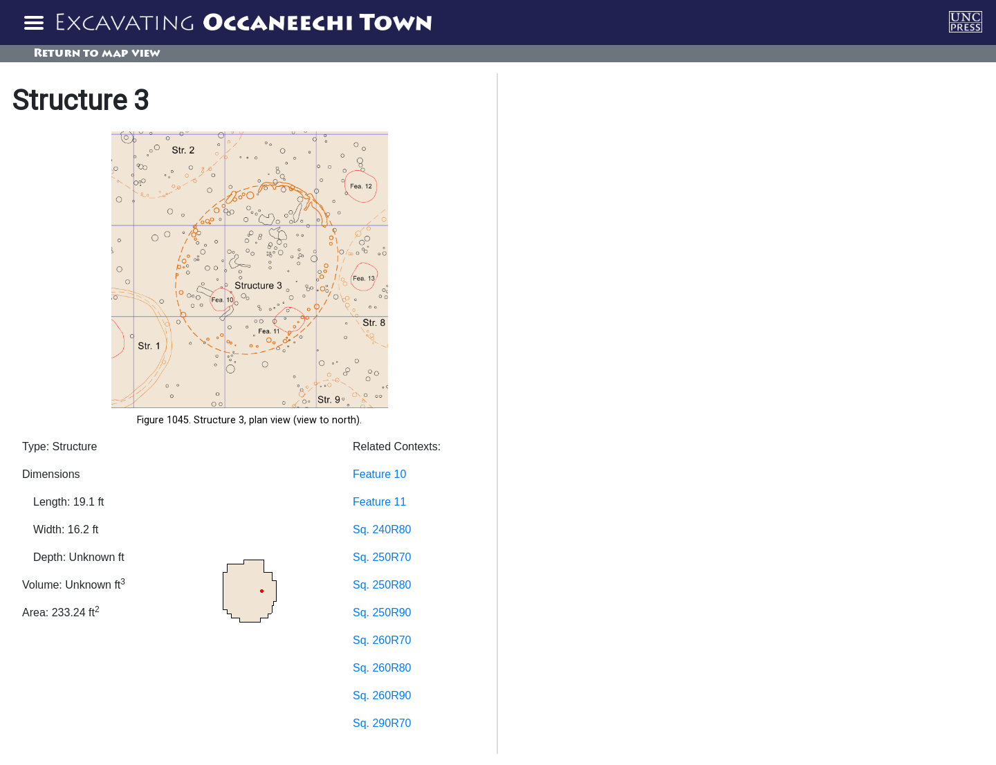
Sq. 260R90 (382, 695)
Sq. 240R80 (382, 529)
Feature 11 (379, 502)
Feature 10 (379, 474)
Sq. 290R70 (382, 723)
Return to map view (96, 53)
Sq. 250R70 (382, 557)
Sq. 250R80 (382, 585)
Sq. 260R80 (382, 668)
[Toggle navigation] (33, 22)
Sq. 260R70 (382, 640)
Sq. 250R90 (382, 612)
